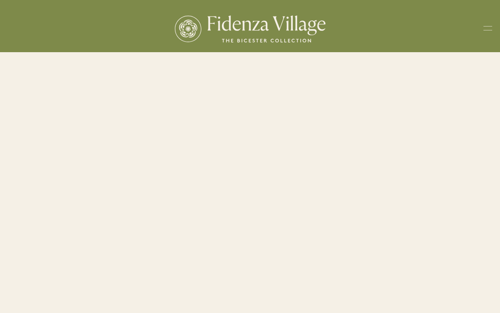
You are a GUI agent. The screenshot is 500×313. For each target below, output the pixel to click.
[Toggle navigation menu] (488, 30)
